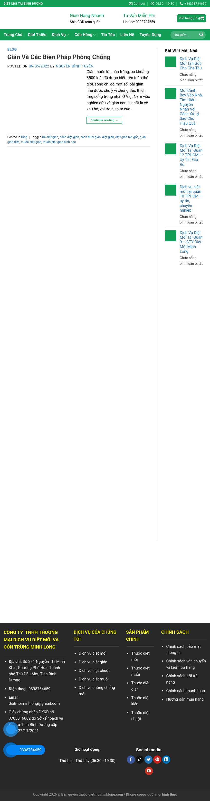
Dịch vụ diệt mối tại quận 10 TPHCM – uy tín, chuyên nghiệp (191, 199)
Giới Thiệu (37, 34)
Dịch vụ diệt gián (93, 662)
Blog (12, 49)
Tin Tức (108, 34)
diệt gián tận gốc (127, 137)
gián (143, 137)
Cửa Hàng (85, 34)
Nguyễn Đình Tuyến (75, 66)
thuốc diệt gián (31, 142)
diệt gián (108, 137)
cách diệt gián (69, 137)
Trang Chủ (13, 34)
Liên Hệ (127, 34)
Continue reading (104, 120)
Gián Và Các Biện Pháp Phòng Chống (58, 57)
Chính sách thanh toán (185, 690)
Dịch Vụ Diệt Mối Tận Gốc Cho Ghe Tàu (190, 63)
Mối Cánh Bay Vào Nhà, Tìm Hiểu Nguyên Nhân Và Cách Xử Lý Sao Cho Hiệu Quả (191, 106)
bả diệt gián (50, 137)
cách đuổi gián (90, 137)
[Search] (201, 35)
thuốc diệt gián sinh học (59, 142)
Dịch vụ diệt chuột (94, 670)
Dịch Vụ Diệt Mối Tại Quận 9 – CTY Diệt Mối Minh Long (191, 242)
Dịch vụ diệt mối (92, 653)
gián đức (13, 142)
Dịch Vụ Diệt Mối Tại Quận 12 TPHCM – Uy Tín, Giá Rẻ (191, 155)
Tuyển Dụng (150, 34)
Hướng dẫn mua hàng (185, 699)
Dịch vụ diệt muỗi (94, 679)
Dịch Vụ (60, 34)
